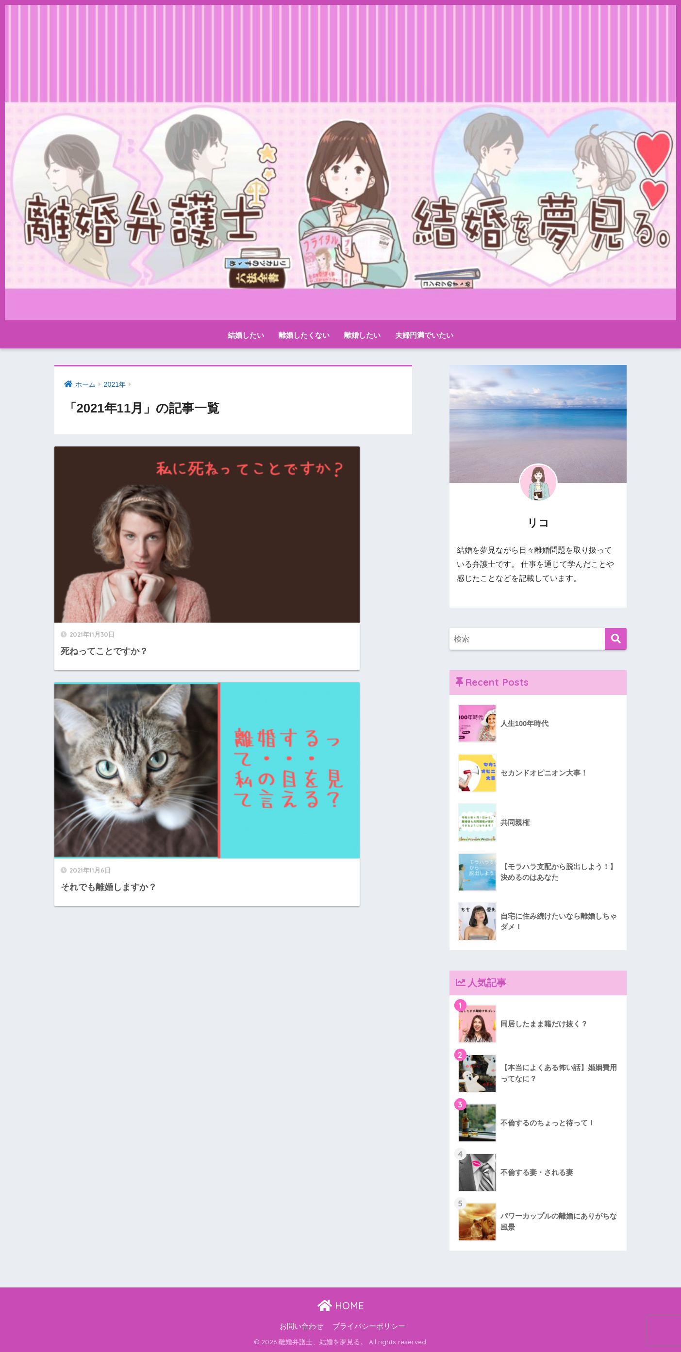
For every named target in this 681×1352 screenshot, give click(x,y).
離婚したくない (304, 335)
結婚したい (246, 335)
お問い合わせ (301, 1326)
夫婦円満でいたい (424, 335)
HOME (340, 1306)
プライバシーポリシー (368, 1326)
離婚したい (362, 335)
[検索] (616, 639)
